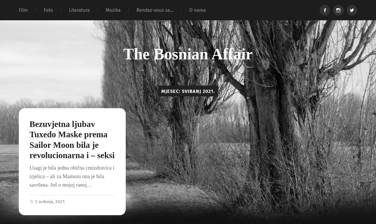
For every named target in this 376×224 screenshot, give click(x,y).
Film (23, 10)
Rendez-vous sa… (154, 10)
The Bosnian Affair (188, 54)
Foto (48, 10)
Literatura (79, 10)
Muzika (113, 10)
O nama (197, 10)
